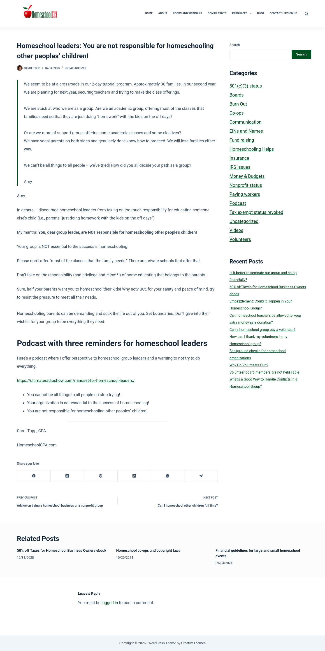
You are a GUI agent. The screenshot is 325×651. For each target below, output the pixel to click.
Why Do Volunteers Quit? (249, 365)
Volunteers (240, 239)
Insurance (239, 158)
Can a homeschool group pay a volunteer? (262, 330)
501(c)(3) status (246, 86)
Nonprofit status (246, 185)
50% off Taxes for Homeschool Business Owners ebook (61, 550)
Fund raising (242, 140)
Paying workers (245, 194)
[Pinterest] (100, 476)
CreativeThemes (193, 643)
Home (149, 13)
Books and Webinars (187, 13)
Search (235, 45)
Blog (260, 13)
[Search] (306, 13)
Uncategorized (75, 68)
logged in (109, 602)
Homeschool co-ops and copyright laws (148, 550)
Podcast (238, 203)
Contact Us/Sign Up (283, 13)
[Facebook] (34, 476)
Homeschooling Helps (252, 149)
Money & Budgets (247, 176)
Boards (237, 95)
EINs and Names (246, 131)
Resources (242, 13)
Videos (236, 230)
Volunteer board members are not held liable (264, 372)
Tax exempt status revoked (256, 212)
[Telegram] (201, 476)
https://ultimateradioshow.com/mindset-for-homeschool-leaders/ (76, 380)
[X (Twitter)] (67, 476)
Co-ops (237, 113)
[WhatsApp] (167, 476)
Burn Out (238, 104)
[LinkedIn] (134, 476)
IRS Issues (240, 167)
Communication (246, 122)
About (162, 13)
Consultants (217, 13)
